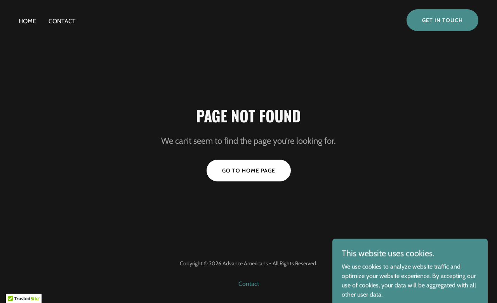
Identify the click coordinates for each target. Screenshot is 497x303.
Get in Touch (442, 20)
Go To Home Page (248, 170)
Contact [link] (62, 21)
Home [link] (27, 21)
